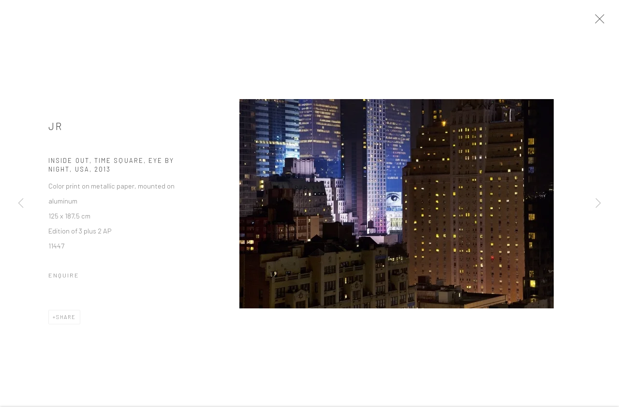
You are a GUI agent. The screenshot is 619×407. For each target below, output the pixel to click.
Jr (55, 129)
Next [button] (598, 203)
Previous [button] (21, 203)
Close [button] (600, 22)
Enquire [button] (63, 278)
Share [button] (66, 320)
